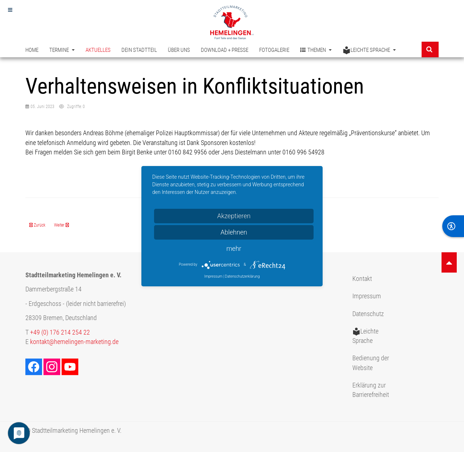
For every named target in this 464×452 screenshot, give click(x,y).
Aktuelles (98, 50)
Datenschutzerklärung (242, 276)
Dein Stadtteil (139, 50)
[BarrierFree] (453, 226)
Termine (62, 50)
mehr (233, 248)
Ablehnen (233, 232)
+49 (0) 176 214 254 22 (60, 332)
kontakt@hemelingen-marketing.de (74, 341)
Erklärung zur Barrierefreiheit (370, 390)
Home (31, 50)
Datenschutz (368, 314)
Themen (316, 50)
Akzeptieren (233, 216)
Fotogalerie (274, 50)
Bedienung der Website (370, 362)
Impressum (366, 296)
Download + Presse (224, 50)
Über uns (179, 50)
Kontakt (362, 278)
